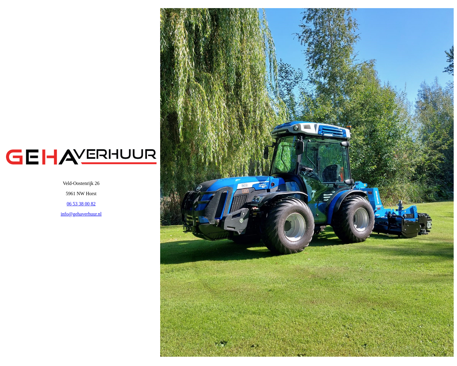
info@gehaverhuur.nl (81, 214)
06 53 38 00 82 (81, 203)
